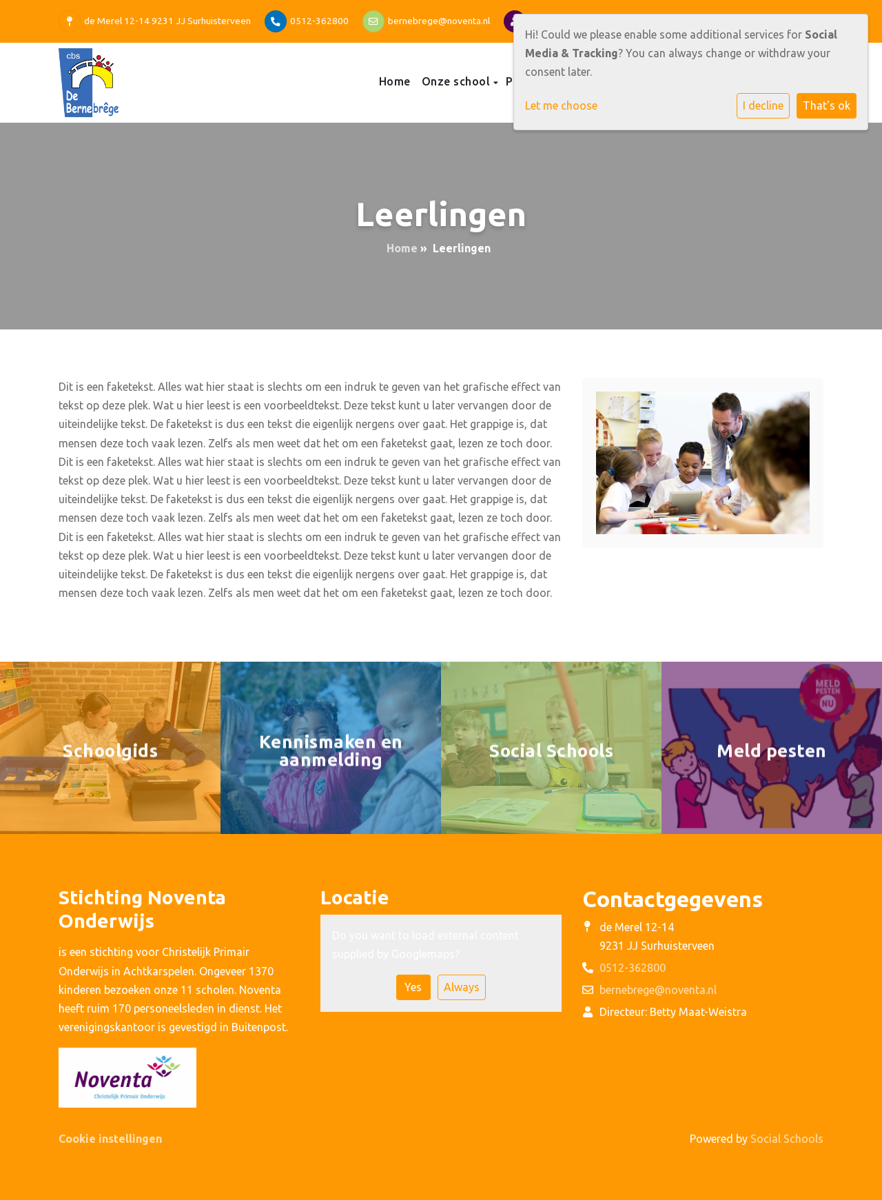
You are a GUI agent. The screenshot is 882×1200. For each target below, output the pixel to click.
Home (395, 81)
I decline (763, 105)
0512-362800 (319, 20)
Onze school (457, 81)
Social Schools (786, 1138)
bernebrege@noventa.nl (439, 20)
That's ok (826, 105)
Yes (413, 987)
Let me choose (561, 105)
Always (462, 987)
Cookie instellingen (110, 1138)
